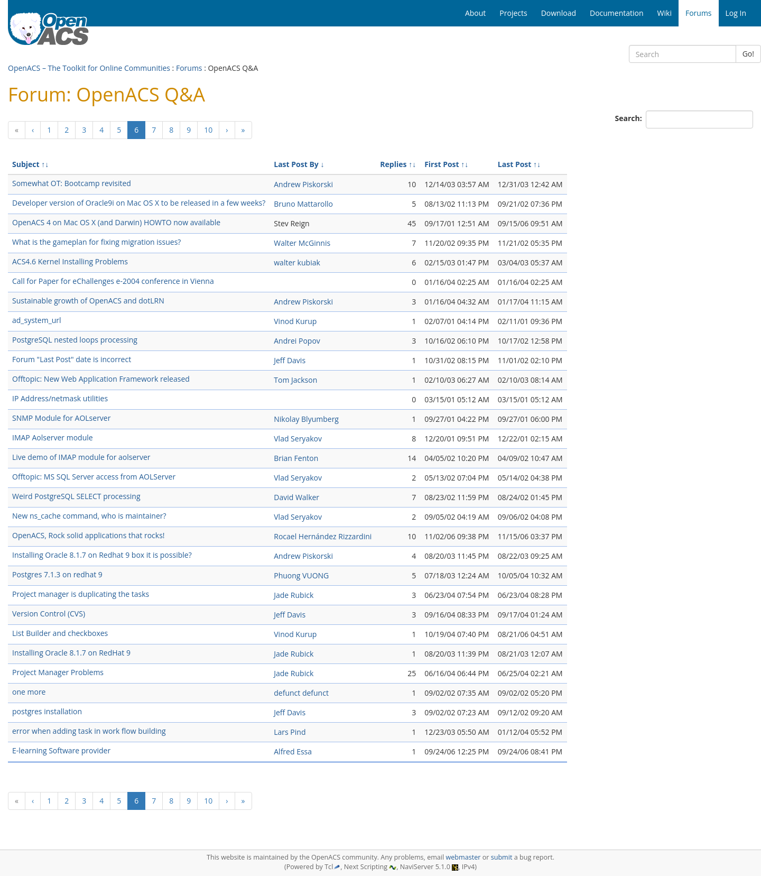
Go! (748, 54)
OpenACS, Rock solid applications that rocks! (88, 535)
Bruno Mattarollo (303, 204)
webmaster (463, 857)
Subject (26, 164)
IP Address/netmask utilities (60, 398)
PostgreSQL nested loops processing (74, 340)
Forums (189, 68)
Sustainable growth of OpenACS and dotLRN (88, 301)
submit (502, 857)
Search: (629, 118)
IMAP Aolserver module (52, 437)
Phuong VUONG (301, 575)
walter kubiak (297, 262)
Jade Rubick (293, 595)
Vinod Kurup (295, 321)
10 (208, 130)
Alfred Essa (293, 751)
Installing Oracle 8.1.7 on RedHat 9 (71, 653)
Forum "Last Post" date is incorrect (71, 359)
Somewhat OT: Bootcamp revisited (71, 183)
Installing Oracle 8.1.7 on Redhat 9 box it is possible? (102, 555)
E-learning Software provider (61, 750)
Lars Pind (289, 732)
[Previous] (16, 130)
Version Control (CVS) (48, 613)
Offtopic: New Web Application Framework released (101, 379)
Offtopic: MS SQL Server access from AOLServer (93, 477)
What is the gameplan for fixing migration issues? (96, 242)
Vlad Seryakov (298, 439)
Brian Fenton (296, 458)
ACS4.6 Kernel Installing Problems (70, 261)
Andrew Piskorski (303, 184)
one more (28, 692)
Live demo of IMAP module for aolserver (81, 457)
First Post (441, 164)
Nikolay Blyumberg (306, 419)
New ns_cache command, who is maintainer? (89, 516)
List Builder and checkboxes (60, 633)
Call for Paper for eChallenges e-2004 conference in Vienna (113, 281)
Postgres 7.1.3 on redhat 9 (57, 574)
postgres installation (47, 711)
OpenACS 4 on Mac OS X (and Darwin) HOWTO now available (116, 222)
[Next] (227, 130)
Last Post (515, 164)
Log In (736, 13)
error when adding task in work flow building (89, 731)
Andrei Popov (297, 341)
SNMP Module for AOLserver (61, 418)
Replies (393, 164)
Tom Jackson (295, 380)
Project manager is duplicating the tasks (80, 594)
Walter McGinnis (302, 243)
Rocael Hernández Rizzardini (323, 536)
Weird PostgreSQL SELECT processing (76, 496)
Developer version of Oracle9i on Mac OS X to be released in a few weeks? (138, 203)
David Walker (296, 497)
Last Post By (296, 164)
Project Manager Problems (58, 672)
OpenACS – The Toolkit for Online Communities (89, 68)
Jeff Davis (289, 360)
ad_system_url (36, 320)
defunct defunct (301, 693)
